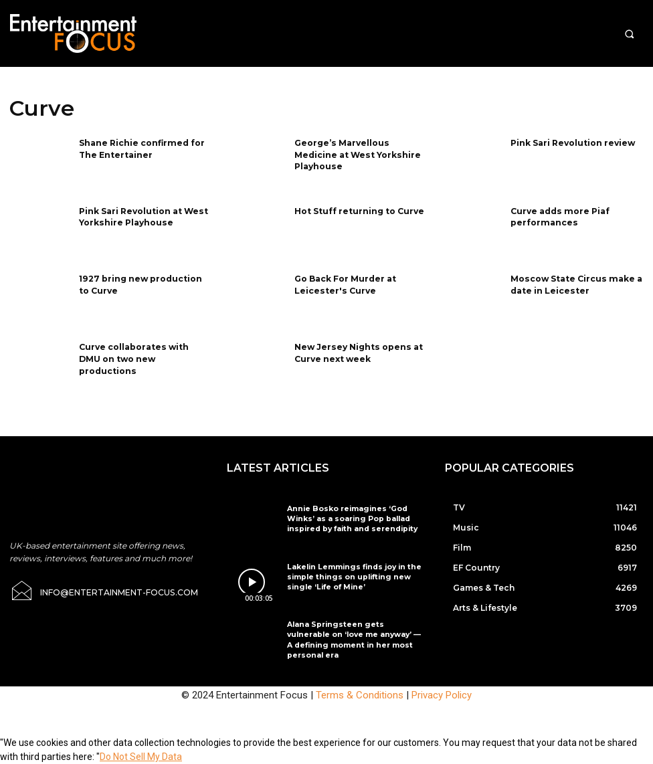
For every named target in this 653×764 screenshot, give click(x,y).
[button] (629, 33)
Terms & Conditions (359, 695)
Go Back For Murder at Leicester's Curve (345, 283)
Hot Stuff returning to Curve (359, 210)
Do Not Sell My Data (141, 756)
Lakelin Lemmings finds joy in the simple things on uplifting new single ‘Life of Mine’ (355, 575)
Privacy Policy (441, 695)
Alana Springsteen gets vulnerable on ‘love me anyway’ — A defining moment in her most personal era (356, 633)
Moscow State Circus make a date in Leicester (575, 283)
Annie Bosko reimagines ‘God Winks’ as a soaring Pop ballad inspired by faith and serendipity (353, 517)
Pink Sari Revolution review (572, 142)
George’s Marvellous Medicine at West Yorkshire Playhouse (356, 153)
